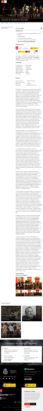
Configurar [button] (27, 406)
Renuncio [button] (33, 404)
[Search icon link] (39, 1)
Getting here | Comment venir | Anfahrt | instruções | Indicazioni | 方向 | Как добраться (31, 359)
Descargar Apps (27, 352)
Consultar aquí (10, 359)
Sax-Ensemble (29, 28)
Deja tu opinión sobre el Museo (29, 374)
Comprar (9, 360)
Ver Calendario (6, 352)
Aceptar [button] (27, 404)
